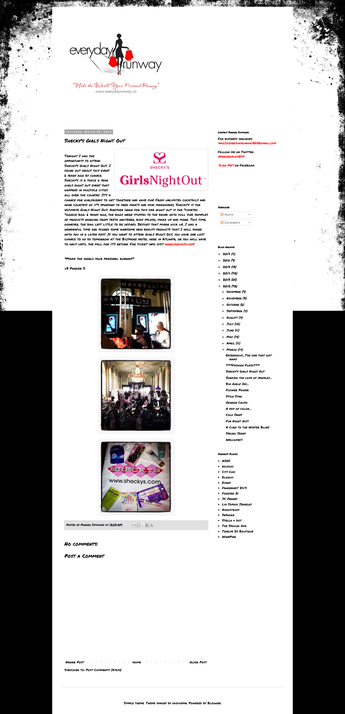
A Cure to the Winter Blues (247, 427)
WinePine (229, 536)
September (235, 310)
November (235, 298)
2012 (227, 286)
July (230, 323)
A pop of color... (238, 408)
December (234, 291)
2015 (227, 266)
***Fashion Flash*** (243, 365)
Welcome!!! (234, 439)
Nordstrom (230, 509)
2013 (227, 279)
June (231, 330)
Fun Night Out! (237, 421)
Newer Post (75, 662)
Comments (230, 222)
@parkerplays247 (231, 156)
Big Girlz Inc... (237, 383)
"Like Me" (226, 165)
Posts (227, 214)
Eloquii (227, 477)
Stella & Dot (232, 520)
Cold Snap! (234, 414)
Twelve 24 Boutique (237, 531)
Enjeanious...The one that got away (249, 357)
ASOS (226, 460)
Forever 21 (230, 493)
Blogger (214, 703)
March (232, 349)
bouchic (228, 466)
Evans (226, 482)
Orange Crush (236, 402)
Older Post (198, 662)
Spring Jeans (236, 433)
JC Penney (229, 498)
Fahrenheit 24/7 (234, 487)
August (233, 317)
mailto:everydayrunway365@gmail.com (247, 143)
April (231, 343)
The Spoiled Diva (234, 525)
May (230, 336)
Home (137, 662)
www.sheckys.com (179, 243)
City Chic (228, 471)
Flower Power (237, 390)
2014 (227, 273)
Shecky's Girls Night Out (245, 371)
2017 (227, 253)
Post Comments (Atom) (103, 669)
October (233, 304)
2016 (227, 260)
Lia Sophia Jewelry (237, 504)
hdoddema (179, 703)
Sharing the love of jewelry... (249, 377)
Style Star (234, 396)
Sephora (228, 514)
